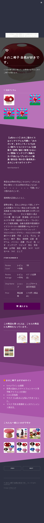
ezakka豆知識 (12, 395)
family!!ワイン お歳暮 (15, 385)
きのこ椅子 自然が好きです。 (16, 483)
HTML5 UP (12, 488)
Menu (41, 2)
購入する (24, 306)
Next (31, 468)
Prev (12, 468)
